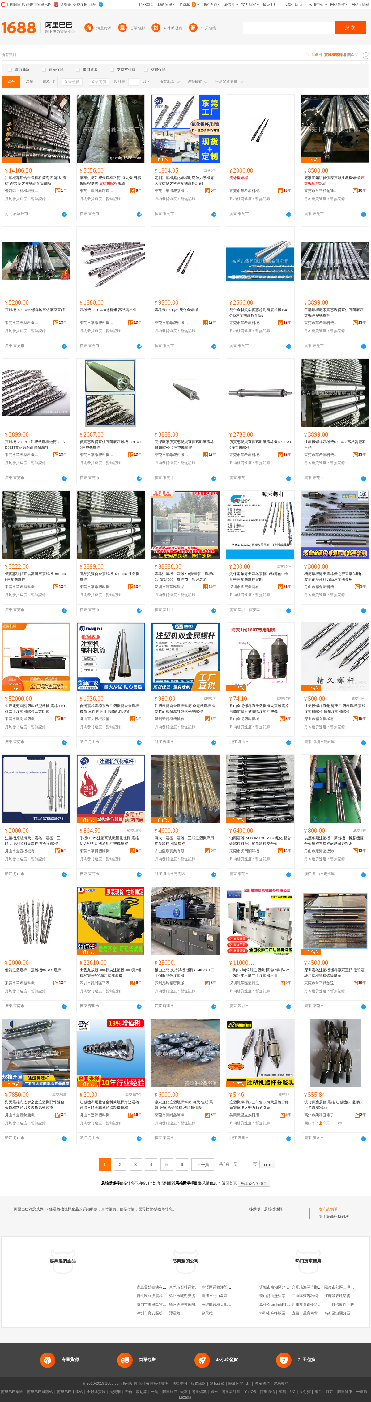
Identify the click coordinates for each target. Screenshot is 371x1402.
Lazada (185, 1397)
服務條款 (198, 1383)
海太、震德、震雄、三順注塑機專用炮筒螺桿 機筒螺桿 (184, 841)
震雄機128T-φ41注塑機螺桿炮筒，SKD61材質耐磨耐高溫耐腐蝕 (35, 445)
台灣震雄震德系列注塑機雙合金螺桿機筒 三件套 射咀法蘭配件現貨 (109, 709)
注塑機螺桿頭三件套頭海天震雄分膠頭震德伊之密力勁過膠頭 (259, 1105)
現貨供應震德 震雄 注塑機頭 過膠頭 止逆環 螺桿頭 (333, 1105)
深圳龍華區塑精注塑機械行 (246, 983)
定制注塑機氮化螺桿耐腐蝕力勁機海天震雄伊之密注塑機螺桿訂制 (184, 181)
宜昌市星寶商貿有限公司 (312, 1313)
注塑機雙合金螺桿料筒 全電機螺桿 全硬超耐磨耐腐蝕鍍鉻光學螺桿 (185, 709)
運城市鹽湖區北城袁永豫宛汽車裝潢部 (290, 1287)
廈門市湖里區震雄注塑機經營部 (163, 1304)
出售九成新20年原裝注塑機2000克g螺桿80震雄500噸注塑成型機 (110, 973)
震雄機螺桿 (273, 1209)
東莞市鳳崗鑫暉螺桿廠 (97, 191)
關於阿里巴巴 (239, 1383)
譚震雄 (174, 1313)
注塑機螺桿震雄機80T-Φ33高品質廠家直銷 (335, 445)
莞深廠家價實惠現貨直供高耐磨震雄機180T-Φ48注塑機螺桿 (184, 445)
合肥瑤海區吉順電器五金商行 (316, 1287)
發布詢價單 (328, 1209)
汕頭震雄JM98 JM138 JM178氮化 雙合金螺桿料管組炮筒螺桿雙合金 (260, 841)
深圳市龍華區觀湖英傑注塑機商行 (172, 587)
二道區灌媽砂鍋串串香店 (312, 1296)
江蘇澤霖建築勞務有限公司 (346, 1296)
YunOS (250, 1392)
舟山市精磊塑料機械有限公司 (321, 587)
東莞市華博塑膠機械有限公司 (172, 191)
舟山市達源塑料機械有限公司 (97, 1115)
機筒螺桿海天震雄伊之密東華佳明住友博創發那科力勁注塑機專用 (334, 577)
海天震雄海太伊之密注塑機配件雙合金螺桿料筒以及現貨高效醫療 (34, 1105)
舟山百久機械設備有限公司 (97, 719)
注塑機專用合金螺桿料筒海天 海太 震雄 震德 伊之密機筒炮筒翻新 (35, 181)
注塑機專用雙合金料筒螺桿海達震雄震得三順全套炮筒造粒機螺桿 (109, 1105)
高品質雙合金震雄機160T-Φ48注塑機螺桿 (109, 577)
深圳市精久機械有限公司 (321, 719)
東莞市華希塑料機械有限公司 (246, 191)
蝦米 (214, 1392)
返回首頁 (229, 1183)
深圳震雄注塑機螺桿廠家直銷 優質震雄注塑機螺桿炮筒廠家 (334, 973)
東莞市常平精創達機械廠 (321, 191)
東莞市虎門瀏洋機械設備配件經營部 (246, 851)
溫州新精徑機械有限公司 (172, 719)
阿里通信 (267, 1392)
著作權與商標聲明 (153, 1383)
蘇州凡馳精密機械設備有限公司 (172, 983)
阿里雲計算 (231, 1392)
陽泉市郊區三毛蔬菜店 (342, 1287)
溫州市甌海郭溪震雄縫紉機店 (193, 1296)
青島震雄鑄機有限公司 (155, 1287)
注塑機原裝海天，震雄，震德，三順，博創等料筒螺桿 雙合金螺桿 (33, 841)
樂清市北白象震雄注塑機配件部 (228, 1296)
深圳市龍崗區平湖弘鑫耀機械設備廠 (97, 983)
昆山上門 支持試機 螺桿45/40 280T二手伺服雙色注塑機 (185, 973)
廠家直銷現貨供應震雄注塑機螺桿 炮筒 (334, 181)
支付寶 (305, 1392)
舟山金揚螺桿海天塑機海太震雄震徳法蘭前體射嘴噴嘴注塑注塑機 (259, 709)
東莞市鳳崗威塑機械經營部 (22, 719)
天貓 (128, 1392)
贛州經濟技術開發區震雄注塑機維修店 (200, 1304)
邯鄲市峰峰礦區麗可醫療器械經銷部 (289, 1313)
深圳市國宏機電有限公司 (246, 587)
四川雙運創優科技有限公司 (314, 1304)
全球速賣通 (96, 1392)
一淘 (154, 1392)
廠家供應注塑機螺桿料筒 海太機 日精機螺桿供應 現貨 (110, 181)
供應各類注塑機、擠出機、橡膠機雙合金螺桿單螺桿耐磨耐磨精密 (334, 841)
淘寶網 (115, 1392)
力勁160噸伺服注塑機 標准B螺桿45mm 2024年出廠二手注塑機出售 (259, 973)
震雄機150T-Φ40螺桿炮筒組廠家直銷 (35, 310)
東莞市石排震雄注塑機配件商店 (195, 1287)
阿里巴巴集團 (12, 1392)
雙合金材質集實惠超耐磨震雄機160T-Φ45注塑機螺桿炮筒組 (259, 313)
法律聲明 (179, 1383)
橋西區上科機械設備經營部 (22, 191)
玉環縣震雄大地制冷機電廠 (224, 1304)
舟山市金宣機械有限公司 (22, 851)
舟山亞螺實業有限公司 (172, 851)
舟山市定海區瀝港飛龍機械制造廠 (321, 851)
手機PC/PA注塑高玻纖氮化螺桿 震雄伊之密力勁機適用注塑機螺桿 (109, 841)
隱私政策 (217, 1383)
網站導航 (281, 1383)
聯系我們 (262, 1383)
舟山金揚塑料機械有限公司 (246, 719)
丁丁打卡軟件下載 (339, 1304)
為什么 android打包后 (276, 1304)
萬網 (282, 1392)
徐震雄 (207, 1313)
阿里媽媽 (199, 1392)
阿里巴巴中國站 (70, 1392)
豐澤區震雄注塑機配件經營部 (226, 1287)
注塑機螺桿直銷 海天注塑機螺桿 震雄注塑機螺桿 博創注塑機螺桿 (334, 709)
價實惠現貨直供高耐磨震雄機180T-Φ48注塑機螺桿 (110, 445)
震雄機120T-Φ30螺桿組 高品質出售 (108, 310)
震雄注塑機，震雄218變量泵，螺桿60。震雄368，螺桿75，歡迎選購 (184, 577)
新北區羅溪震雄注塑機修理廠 (161, 1296)
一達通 (361, 1392)
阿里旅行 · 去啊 (175, 1392)
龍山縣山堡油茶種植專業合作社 (285, 1296)
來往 (318, 1392)
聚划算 (141, 1392)
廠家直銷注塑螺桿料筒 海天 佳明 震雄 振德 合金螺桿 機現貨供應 (184, 1105)
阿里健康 (344, 1392)
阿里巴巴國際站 (40, 1392)
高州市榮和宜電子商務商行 (321, 1115)
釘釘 (329, 1392)
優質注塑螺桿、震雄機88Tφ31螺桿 (33, 970)
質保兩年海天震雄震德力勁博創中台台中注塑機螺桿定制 (259, 577)
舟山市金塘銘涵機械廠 (22, 1115)
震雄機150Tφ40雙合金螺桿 (176, 310)
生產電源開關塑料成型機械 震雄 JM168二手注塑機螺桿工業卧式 (35, 709)
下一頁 (202, 1164)
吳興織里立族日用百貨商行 (246, 1115)
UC (293, 1392)
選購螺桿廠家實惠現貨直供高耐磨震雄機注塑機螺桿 (334, 313)
